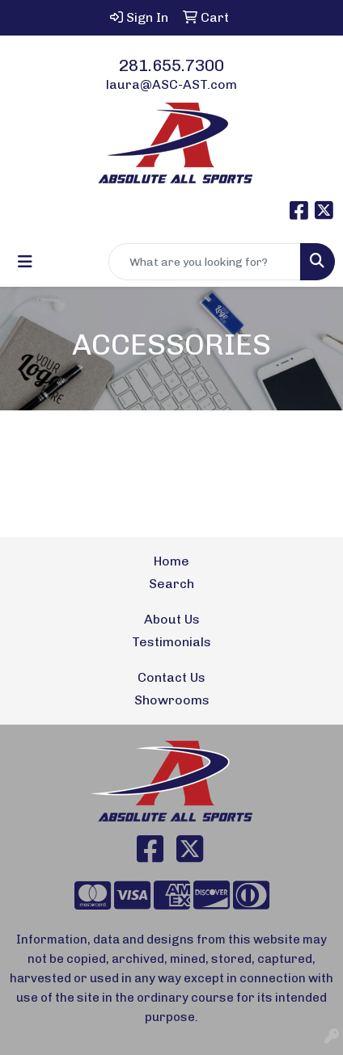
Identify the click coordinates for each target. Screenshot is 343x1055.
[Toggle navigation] (25, 261)
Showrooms (172, 700)
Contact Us (171, 677)
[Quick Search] (204, 261)
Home (171, 561)
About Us (172, 619)
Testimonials (171, 641)
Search (171, 583)
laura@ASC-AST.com (171, 84)
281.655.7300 (171, 65)
